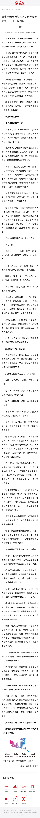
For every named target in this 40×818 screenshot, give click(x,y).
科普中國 (10, 9)
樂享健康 (18, 9)
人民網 (2, 9)
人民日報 (6, 787)
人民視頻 (6, 800)
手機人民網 (23, 787)
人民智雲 (14, 800)
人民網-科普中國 (29, 33)
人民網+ (14, 787)
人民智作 (23, 800)
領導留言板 (32, 787)
